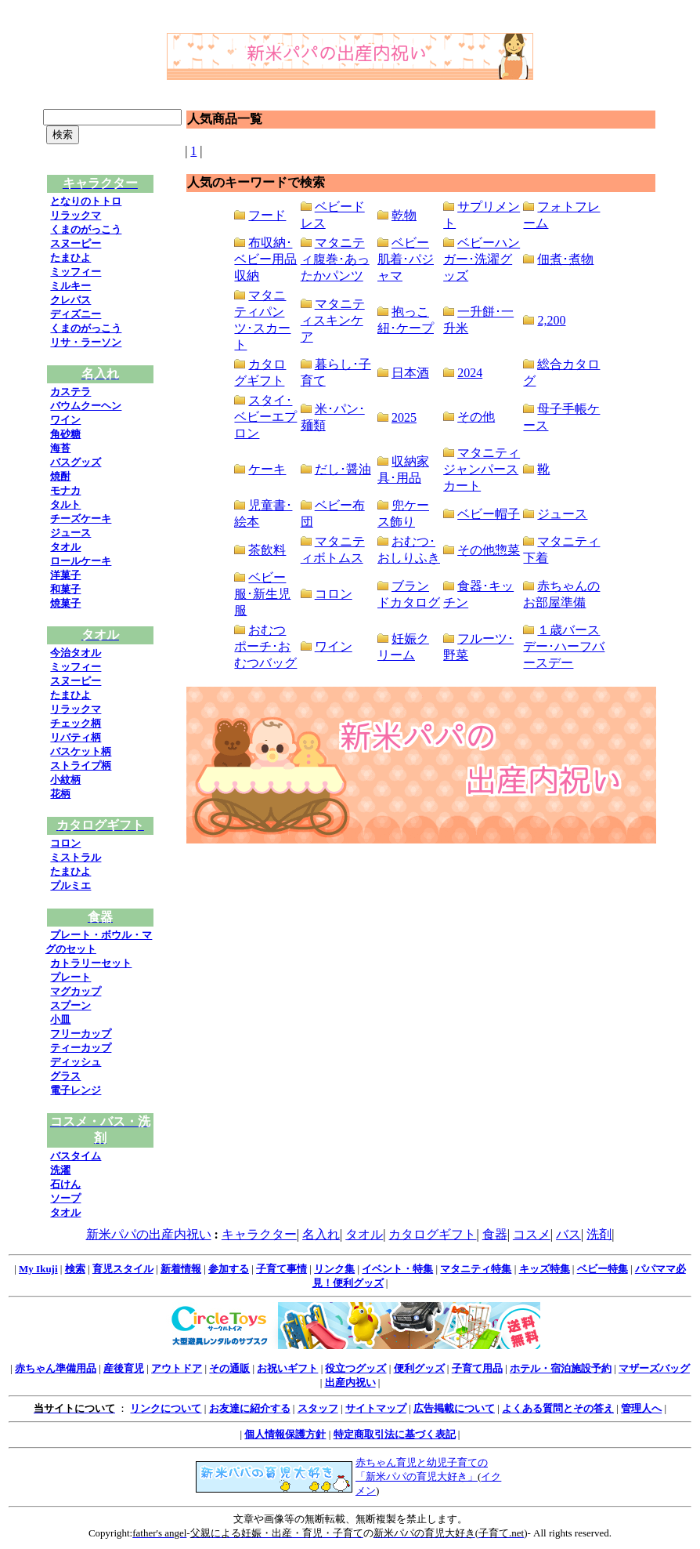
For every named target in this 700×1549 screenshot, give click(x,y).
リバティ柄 (75, 737)
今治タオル (75, 652)
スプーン (70, 1005)
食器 (494, 1234)
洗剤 (599, 1234)
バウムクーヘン (85, 406)
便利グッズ (419, 1368)
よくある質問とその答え (558, 1408)
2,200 (551, 320)
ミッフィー (75, 272)
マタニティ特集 (475, 1269)
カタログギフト (432, 1234)
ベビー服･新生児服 (262, 594)
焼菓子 (65, 603)
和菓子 (65, 589)
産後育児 (123, 1368)
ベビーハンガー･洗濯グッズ (481, 259)
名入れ (321, 1234)
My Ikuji (38, 1269)
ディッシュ (75, 1062)
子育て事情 (281, 1269)
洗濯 (60, 1170)
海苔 (60, 448)
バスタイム (75, 1156)
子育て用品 (477, 1368)
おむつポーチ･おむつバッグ (265, 646)
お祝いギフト (287, 1368)
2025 (404, 417)
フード (267, 215)
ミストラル (75, 857)
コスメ (531, 1234)
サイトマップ (375, 1408)
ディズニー (75, 314)
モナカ (65, 490)
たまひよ (70, 257)
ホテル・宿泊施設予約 (561, 1368)
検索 (75, 1269)
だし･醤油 (343, 469)
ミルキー (70, 286)
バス (568, 1234)
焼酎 (60, 476)
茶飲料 (267, 550)
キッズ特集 (544, 1269)
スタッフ (318, 1408)
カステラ (70, 391)
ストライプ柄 (80, 765)
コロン (65, 843)
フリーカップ (80, 1033)
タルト (65, 504)
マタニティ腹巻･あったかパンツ (335, 259)
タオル (65, 547)
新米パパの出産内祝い (148, 1234)
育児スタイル (122, 1269)
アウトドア (176, 1368)
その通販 (229, 1368)
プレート (70, 977)
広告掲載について (454, 1408)
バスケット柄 (80, 751)
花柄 (60, 794)
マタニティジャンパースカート (481, 469)
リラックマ (75, 215)
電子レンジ (75, 1090)
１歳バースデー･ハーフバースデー (563, 646)
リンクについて (165, 1408)
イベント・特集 (397, 1269)
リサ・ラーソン (85, 342)
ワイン (65, 420)
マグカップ (75, 991)
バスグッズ (75, 462)
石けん (65, 1184)
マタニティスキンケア (333, 320)
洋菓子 (65, 575)
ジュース (70, 533)
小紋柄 (65, 779)
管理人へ (641, 1408)
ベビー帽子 (488, 514)
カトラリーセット (91, 963)
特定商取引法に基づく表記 (395, 1434)
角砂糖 (65, 434)
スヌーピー (75, 243)
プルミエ (70, 885)
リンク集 (334, 1269)
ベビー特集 (602, 1269)
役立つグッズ (355, 1368)
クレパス (70, 300)
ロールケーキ (80, 561)
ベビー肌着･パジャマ (405, 259)
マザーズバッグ (654, 1368)
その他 (476, 416)
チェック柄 (75, 723)
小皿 (60, 1019)
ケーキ (267, 469)
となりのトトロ (85, 201)
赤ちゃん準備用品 (55, 1368)
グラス (65, 1076)
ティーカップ (80, 1048)
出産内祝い (350, 1382)
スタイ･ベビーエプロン (265, 417)
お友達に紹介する (249, 1408)
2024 (469, 372)
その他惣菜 (488, 550)
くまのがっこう (85, 229)
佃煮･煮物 (565, 259)
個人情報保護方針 (285, 1434)
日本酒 (410, 372)
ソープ (65, 1198)
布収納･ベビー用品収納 (265, 259)
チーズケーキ (80, 518)
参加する (228, 1269)
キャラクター (259, 1234)
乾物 (404, 215)
